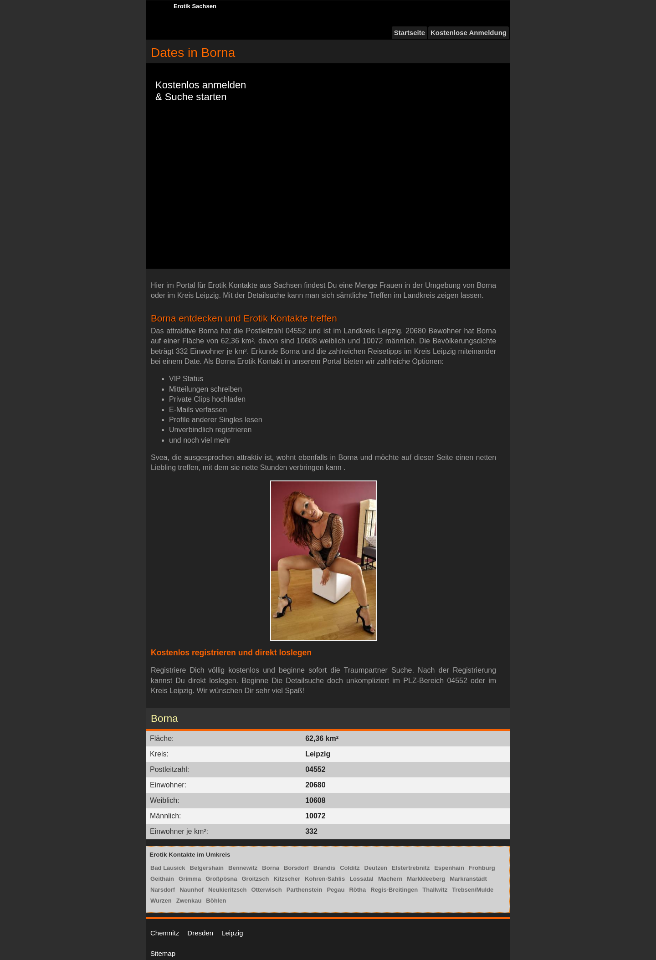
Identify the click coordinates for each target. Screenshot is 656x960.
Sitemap (162, 953)
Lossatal (361, 878)
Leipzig (232, 933)
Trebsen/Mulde (472, 889)
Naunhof (191, 889)
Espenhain (449, 867)
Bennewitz (242, 867)
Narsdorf (162, 889)
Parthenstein (305, 889)
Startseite (409, 32)
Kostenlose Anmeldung (468, 32)
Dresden (200, 933)
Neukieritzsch (227, 889)
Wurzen (161, 900)
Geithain (162, 878)
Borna (270, 867)
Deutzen (376, 867)
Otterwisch (266, 889)
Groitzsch (255, 878)
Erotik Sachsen (195, 6)
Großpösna (221, 878)
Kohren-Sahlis (325, 878)
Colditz (349, 867)
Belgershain (207, 867)
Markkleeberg (426, 878)
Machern (390, 878)
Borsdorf (296, 867)
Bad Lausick (167, 867)
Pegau (335, 889)
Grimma (190, 878)
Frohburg (482, 867)
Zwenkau (189, 900)
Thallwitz (434, 889)
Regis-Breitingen (394, 889)
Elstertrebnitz (411, 867)
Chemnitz (164, 933)
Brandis (324, 867)
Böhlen (216, 900)
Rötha (357, 889)
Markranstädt (468, 878)
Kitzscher (286, 878)
